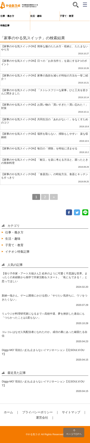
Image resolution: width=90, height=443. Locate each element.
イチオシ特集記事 (17, 251)
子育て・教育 (67, 16)
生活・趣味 (36, 16)
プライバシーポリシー (37, 412)
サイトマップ (71, 412)
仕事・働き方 (7, 16)
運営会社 (42, 417)
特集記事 (5, 25)
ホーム (8, 412)
